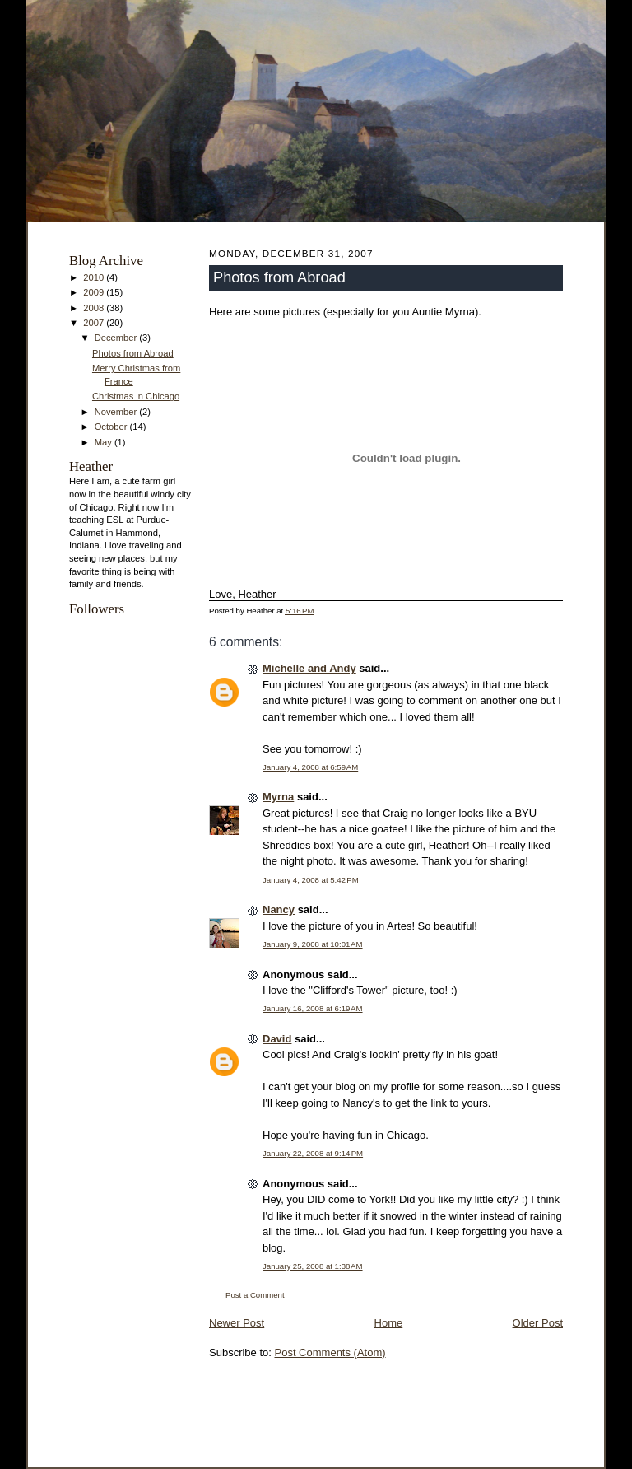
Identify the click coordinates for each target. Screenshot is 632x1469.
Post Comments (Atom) (330, 1352)
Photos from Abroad (133, 353)
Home (388, 1323)
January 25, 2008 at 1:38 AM (313, 1266)
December (117, 338)
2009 (94, 292)
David (277, 1039)
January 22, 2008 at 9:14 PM (313, 1153)
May (104, 442)
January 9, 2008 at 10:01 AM (313, 944)
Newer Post (236, 1323)
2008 (94, 308)
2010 (94, 277)
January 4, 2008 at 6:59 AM (310, 767)
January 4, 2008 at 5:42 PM (311, 879)
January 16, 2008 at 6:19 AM (313, 1008)
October (112, 426)
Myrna (278, 796)
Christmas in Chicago (135, 396)
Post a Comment (255, 1294)
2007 (94, 323)
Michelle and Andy (309, 668)
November (117, 412)
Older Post (538, 1323)
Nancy (279, 909)
